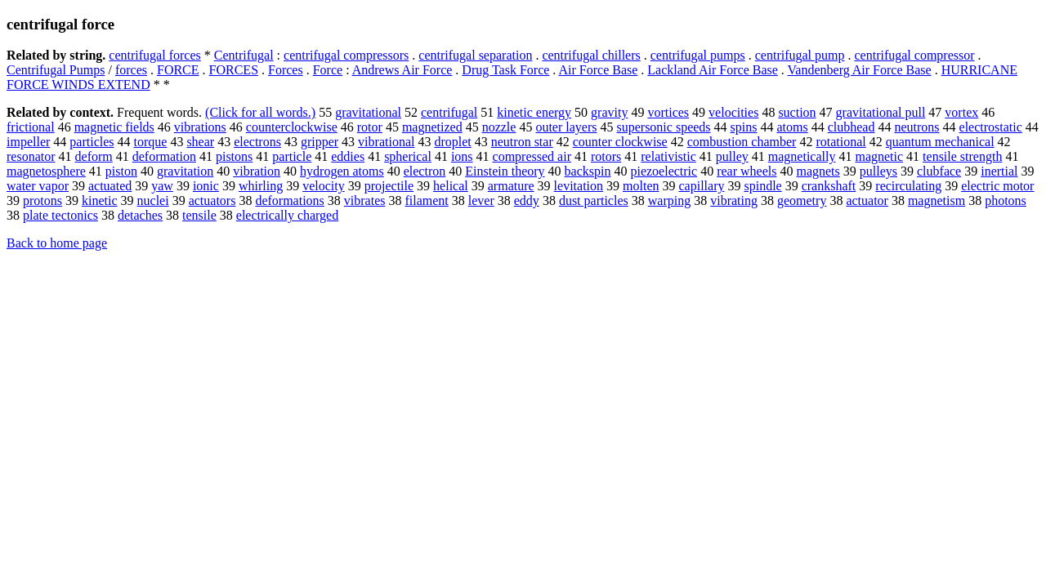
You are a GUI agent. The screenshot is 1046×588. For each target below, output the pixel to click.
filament (426, 200)
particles (91, 142)
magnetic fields (114, 127)
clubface (939, 171)
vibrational (386, 142)
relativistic (668, 156)
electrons (257, 142)
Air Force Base (597, 70)
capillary (701, 186)
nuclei (153, 200)
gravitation (185, 171)
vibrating (734, 200)
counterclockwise (291, 127)
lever (481, 200)
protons (42, 200)
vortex (961, 112)
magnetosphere (46, 171)
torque (151, 142)
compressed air (532, 156)
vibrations (200, 127)
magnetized (432, 127)
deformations (289, 200)
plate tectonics (60, 215)
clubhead (851, 127)
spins (744, 127)
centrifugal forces (154, 55)
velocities (733, 112)
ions (462, 156)
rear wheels (746, 171)
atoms (791, 127)
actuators (212, 200)
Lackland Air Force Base (712, 70)
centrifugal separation (475, 55)
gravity (609, 112)
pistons (234, 156)
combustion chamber (742, 142)
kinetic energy (534, 112)
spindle (762, 186)
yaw (162, 186)
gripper (319, 142)
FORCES (233, 70)
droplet (452, 142)
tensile (199, 215)
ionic (206, 186)
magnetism (936, 200)
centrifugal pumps (697, 55)
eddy (526, 200)
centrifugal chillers (591, 55)
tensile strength (962, 156)
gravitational (368, 112)
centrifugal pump (800, 55)
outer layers (566, 127)
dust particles (593, 200)
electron (425, 171)
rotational (840, 142)
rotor (369, 127)
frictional (31, 127)
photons (1005, 200)
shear (200, 142)
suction (797, 112)
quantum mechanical (940, 142)
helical (450, 186)
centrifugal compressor (914, 55)
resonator (31, 156)
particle (291, 156)
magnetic (879, 156)
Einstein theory (504, 171)
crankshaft (829, 186)
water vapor (38, 186)
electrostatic (990, 127)
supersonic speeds (663, 127)
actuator (867, 200)
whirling (261, 186)
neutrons (916, 127)
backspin (588, 171)
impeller (28, 142)
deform (94, 156)
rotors (606, 156)
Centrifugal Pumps (56, 70)
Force (327, 70)
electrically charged (287, 215)
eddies (347, 156)
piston (121, 171)
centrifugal (449, 112)
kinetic (100, 200)
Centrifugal (244, 55)
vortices (668, 112)
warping (669, 200)
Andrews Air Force (402, 70)
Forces (285, 70)
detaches (140, 215)
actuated (110, 186)
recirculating (908, 186)
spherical (407, 156)
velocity (323, 186)
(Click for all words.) (260, 112)
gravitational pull (881, 112)
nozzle (499, 127)
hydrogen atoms (342, 171)
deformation (164, 156)
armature (511, 186)
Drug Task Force (505, 70)
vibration (256, 171)
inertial (999, 171)
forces (131, 70)
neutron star (522, 142)
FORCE (178, 70)
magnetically (802, 156)
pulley (732, 156)
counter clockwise (620, 142)
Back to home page (57, 243)
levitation (578, 186)
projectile (388, 186)
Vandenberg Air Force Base (860, 70)
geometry (801, 200)
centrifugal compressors (346, 55)
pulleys (878, 171)
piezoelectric (663, 171)
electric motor (997, 186)
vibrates (365, 200)
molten (641, 186)
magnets (817, 171)
